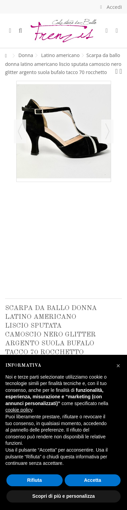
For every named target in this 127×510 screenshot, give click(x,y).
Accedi (113, 6)
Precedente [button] (20, 131)
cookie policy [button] (18, 410)
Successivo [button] (107, 131)
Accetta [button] (92, 480)
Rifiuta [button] (34, 480)
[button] (118, 365)
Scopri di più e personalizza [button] (63, 496)
